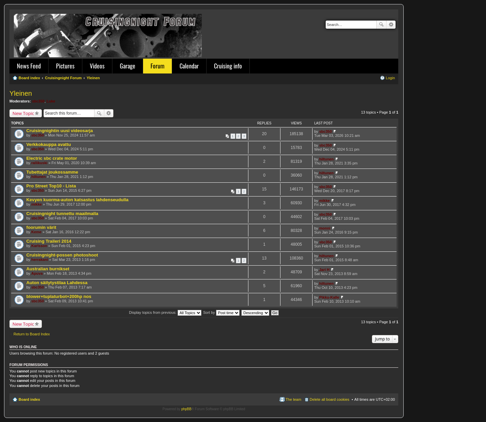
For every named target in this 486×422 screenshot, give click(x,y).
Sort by (221, 312)
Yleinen (20, 93)
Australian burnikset (48, 268)
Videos (97, 65)
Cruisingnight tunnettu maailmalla (62, 213)
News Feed (29, 65)
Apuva (37, 273)
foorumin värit (41, 227)
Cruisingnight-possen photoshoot (62, 255)
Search (381, 25)
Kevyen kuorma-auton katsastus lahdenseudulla (77, 199)
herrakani (39, 260)
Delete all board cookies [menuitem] (329, 399)
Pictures (65, 65)
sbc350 (38, 101)
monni (324, 228)
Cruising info (228, 65)
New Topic (23, 113)
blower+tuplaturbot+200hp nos (58, 296)
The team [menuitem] (293, 399)
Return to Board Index (32, 334)
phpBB (186, 409)
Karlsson (39, 246)
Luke (51, 101)
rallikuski (39, 163)
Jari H (324, 270)
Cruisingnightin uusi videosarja (59, 130)
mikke (36, 204)
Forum (157, 65)
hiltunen (326, 159)
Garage (127, 65)
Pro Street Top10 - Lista (51, 185)
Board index (29, 399)
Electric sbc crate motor (51, 158)
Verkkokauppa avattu (48, 144)
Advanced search (391, 25)
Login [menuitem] (390, 78)
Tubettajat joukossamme (52, 172)
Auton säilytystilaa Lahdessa (56, 282)
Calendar (189, 65)
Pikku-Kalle (329, 297)
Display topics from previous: (165, 312)
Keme (36, 232)
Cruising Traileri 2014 (48, 241)
